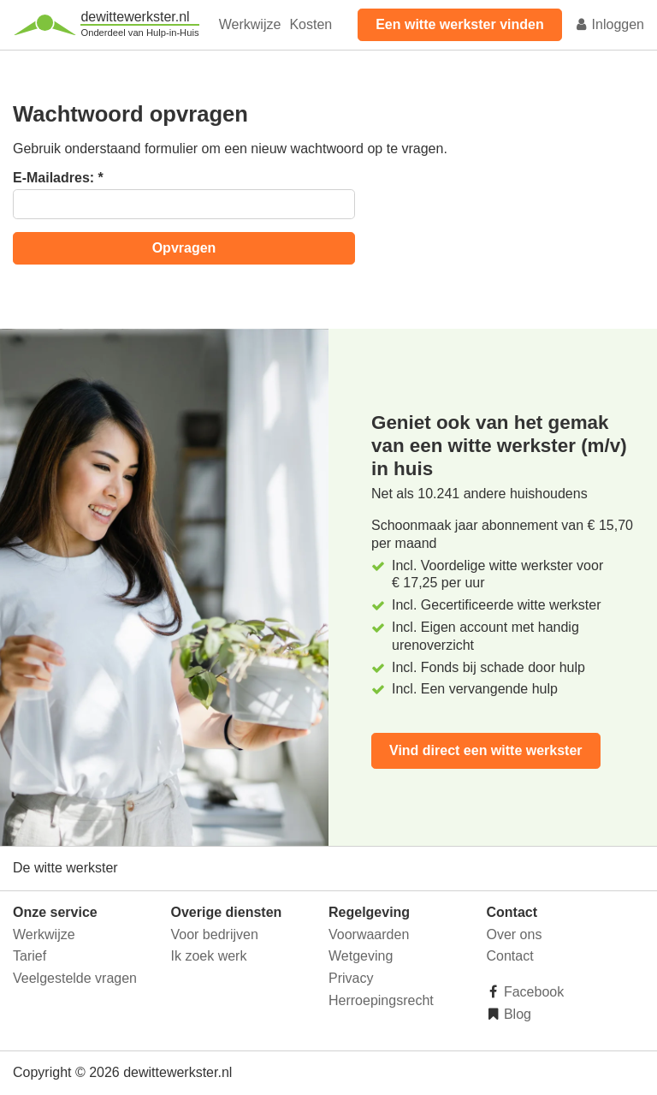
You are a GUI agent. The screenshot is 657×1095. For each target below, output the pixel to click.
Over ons (514, 934)
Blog (515, 1014)
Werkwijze (250, 24)
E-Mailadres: (58, 178)
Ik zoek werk (209, 956)
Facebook (532, 992)
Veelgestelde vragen (75, 978)
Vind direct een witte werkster (486, 750)
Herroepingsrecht (381, 1000)
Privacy (350, 978)
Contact (510, 956)
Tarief (29, 956)
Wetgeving (360, 956)
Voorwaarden (368, 934)
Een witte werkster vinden (460, 24)
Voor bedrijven (214, 934)
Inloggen (609, 24)
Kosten (310, 24)
